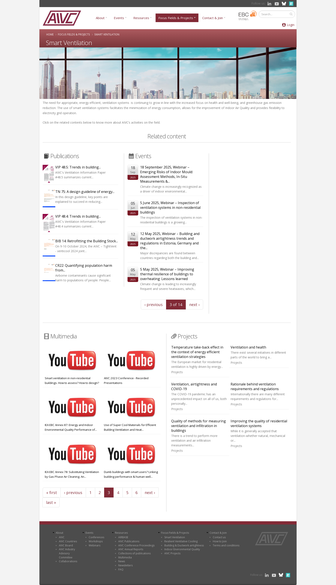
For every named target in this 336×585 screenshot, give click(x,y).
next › (194, 304)
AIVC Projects (172, 553)
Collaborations (68, 561)
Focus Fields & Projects (175, 18)
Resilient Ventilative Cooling (181, 541)
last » (51, 502)
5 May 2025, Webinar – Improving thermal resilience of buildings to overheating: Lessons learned (167, 274)
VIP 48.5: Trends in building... (78, 167)
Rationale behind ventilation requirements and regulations (255, 386)
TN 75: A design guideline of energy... (84, 191)
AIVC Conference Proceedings (136, 545)
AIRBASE (123, 537)
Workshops (96, 541)
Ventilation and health (248, 347)
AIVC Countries (68, 541)
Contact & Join (212, 18)
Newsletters (125, 565)
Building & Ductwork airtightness (184, 545)
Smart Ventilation (174, 537)
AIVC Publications (128, 541)
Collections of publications (134, 553)
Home (50, 34)
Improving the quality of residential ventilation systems (259, 423)
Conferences (96, 537)
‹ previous (153, 304)
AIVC (61, 537)
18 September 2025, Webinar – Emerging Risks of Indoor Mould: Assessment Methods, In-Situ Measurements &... (166, 174)
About (100, 18)
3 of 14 (176, 304)
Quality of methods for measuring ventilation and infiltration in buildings (198, 426)
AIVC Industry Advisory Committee (67, 553)
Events (119, 18)
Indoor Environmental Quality (182, 549)
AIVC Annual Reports (130, 549)
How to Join (220, 541)
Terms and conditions (226, 545)
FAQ (120, 569)
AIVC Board (66, 545)
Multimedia (125, 557)
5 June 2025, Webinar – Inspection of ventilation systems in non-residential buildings (170, 207)
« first (51, 492)
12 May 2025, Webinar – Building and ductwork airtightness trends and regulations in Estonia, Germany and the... (170, 240)
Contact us (219, 537)
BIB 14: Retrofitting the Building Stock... (86, 241)
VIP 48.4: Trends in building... (78, 216)
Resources (141, 18)
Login (290, 25)
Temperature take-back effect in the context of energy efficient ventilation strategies (197, 352)
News (121, 561)
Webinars (94, 545)
